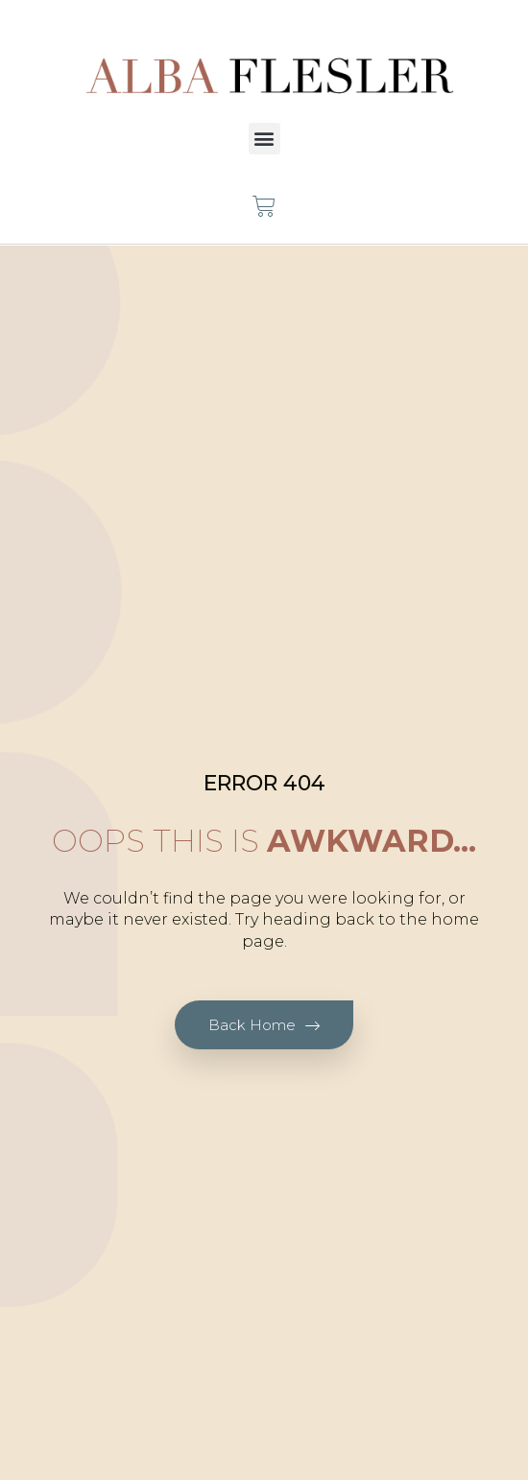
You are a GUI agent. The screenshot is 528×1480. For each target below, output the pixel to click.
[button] (264, 138)
